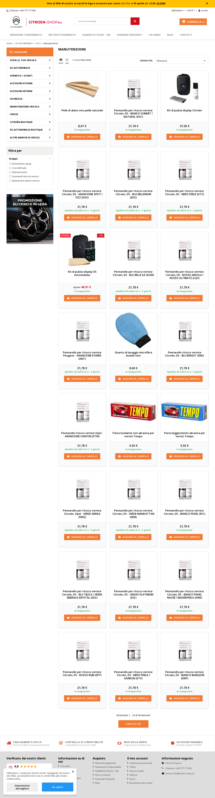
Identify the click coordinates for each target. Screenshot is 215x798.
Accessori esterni (21, 83)
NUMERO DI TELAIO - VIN (96, 34)
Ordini (132, 766)
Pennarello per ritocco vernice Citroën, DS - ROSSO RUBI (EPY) (82, 673)
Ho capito (57, 787)
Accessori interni (21, 91)
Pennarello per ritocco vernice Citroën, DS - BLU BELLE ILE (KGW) (133, 273)
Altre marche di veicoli (25, 137)
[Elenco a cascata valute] (191, 10)
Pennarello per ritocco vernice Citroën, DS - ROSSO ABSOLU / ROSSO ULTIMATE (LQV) (184, 275)
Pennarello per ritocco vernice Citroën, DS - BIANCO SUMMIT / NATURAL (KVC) (133, 114)
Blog (170, 34)
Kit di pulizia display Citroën (184, 110)
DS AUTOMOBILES (20, 67)
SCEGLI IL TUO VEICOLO (23, 60)
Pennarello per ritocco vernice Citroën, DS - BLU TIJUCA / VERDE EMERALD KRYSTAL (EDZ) (82, 594)
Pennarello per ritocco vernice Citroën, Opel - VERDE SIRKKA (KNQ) (82, 514)
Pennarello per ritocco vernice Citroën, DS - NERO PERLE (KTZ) (184, 192)
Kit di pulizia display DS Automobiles (82, 273)
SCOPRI (161, 3)
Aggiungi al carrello (82, 136)
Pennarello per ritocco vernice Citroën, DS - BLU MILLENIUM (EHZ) (133, 194)
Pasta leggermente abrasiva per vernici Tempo (184, 434)
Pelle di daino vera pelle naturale (82, 110)
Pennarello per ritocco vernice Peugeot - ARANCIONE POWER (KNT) (82, 356)
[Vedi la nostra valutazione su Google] (29, 768)
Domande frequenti (129, 34)
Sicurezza (16, 98)
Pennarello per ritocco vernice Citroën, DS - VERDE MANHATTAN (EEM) (133, 514)
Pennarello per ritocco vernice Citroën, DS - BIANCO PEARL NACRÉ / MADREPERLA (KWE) (184, 594)
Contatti (186, 34)
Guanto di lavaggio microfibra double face (133, 354)
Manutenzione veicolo (24, 106)
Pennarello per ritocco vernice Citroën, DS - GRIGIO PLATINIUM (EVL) (133, 594)
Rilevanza (182, 61)
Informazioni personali (140, 763)
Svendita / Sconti (21, 75)
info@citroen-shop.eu (184, 773)
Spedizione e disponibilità (26, 34)
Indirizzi (133, 774)
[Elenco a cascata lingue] (178, 10)
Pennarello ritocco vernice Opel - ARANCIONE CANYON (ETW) (82, 434)
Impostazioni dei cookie (140, 782)
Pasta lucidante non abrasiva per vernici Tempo (133, 434)
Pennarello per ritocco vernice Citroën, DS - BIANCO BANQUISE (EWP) (184, 675)
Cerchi (14, 114)
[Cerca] (107, 21)
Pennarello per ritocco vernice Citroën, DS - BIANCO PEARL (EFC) (184, 512)
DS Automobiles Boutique (26, 129)
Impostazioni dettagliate (22, 787)
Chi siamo (155, 34)
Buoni (132, 778)
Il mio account (137, 758)
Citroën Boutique (21, 122)
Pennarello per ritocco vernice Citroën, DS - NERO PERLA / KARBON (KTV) (133, 675)
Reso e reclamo (103, 774)
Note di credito (136, 771)
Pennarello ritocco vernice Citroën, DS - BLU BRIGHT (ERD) (184, 354)
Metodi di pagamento (62, 34)
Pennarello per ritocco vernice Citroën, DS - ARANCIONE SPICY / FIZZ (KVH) (82, 194)
